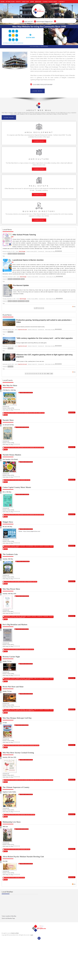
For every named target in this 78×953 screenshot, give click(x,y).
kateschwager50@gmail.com (45, 21)
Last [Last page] (51, 373)
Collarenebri (29, 546)
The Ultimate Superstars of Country (16, 787)
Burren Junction (21, 253)
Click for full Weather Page (8, 918)
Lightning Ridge (48, 546)
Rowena (7, 546)
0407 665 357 (29, 21)
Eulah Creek (23, 581)
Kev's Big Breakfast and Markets (15, 624)
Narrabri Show (8, 420)
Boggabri (17, 447)
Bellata (18, 616)
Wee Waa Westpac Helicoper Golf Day (17, 718)
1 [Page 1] (34, 308)
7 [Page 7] (38, 373)
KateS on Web (15, 933)
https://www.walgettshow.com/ (31, 531)
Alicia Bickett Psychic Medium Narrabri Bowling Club (23, 856)
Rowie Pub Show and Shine (13, 687)
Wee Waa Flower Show (11, 589)
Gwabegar (39, 616)
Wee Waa (15, 253)
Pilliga (31, 412)
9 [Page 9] (42, 373)
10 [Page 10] (44, 373)
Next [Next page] (48, 373)
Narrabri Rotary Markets (12, 455)
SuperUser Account (22, 329)
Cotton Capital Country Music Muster (17, 487)
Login (31, 935)
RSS (73, 306)
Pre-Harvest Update (21, 285)
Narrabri (9, 253)
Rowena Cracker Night (11, 657)
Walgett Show (8, 522)
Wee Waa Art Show (10, 385)
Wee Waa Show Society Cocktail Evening (18, 753)
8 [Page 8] (40, 373)
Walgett (22, 279)
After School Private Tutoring (24, 235)
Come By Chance (38, 546)
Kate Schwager (22, 251)
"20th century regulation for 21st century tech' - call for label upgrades (44, 338)
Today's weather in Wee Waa (9, 916)
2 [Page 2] (27, 373)
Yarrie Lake (41, 412)
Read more (72, 412)
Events (12, 412)
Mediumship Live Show (12, 822)
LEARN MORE (37, 90)
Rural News (10, 331)
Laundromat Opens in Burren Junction (28, 260)
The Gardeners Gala (10, 554)
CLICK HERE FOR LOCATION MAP (42, 84)
